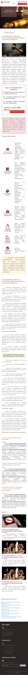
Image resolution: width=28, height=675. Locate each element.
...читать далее (13, 83)
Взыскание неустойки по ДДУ (8, 618)
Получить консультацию (17, 111)
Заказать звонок (22, 4)
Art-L (18, 672)
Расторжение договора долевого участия (11, 616)
